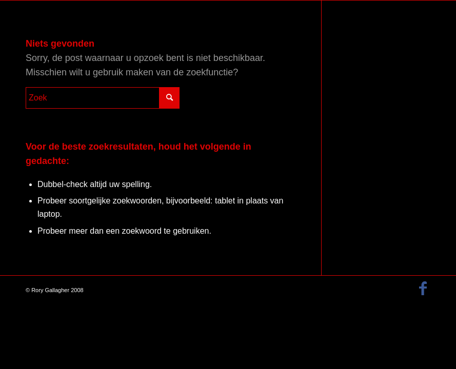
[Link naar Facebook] (422, 288)
